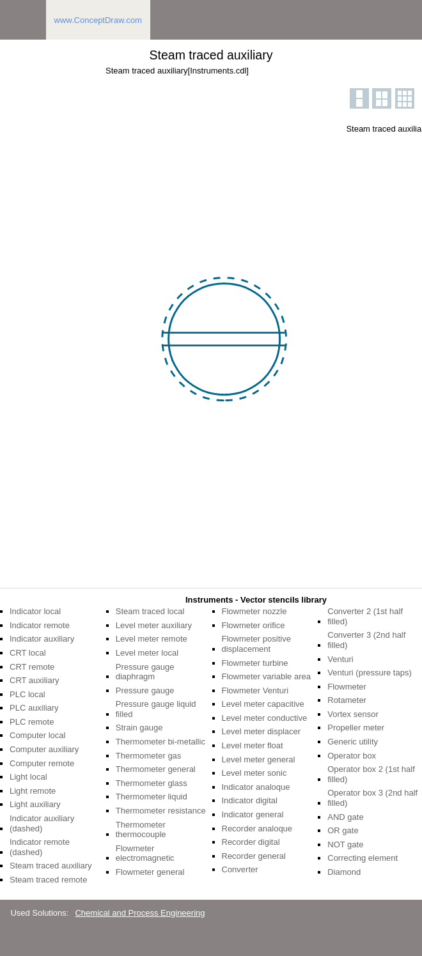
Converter (240, 869)
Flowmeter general (150, 872)
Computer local (37, 735)
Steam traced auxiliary (51, 865)
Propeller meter (355, 727)
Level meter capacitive (263, 704)
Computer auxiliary (44, 749)
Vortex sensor (353, 714)
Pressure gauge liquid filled (156, 709)
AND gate (345, 817)
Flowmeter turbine (255, 663)
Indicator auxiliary (42, 639)
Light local (28, 777)
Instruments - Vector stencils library (256, 600)
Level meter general (258, 759)
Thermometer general (156, 769)
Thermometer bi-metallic (160, 741)
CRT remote (32, 667)
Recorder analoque (257, 828)
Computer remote (42, 763)
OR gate (342, 830)
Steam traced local (150, 611)
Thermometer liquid (151, 796)
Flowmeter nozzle (254, 611)
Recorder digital (251, 842)
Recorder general (254, 856)
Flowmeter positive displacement (256, 644)
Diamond (344, 872)
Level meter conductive (265, 718)
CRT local (28, 653)
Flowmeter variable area (266, 676)
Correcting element (362, 858)
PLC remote (32, 722)
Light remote (33, 791)
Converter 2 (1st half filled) (365, 616)
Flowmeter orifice (253, 625)
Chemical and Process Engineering (140, 913)
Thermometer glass (151, 783)
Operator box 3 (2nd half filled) (372, 798)
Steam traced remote (48, 879)
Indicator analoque (256, 787)
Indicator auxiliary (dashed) (42, 823)
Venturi (340, 659)
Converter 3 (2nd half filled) (366, 640)
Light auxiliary (35, 804)
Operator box (351, 755)
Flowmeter (346, 686)
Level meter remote (151, 639)
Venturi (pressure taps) (369, 672)
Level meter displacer (261, 731)
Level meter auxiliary (154, 625)
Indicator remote (40, 625)
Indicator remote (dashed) (40, 847)
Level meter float (252, 745)
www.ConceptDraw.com (98, 20)
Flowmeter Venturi (255, 690)
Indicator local (35, 611)
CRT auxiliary (34, 680)
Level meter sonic (254, 773)
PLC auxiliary (34, 708)
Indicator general (253, 814)
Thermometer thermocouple (141, 830)
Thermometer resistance (161, 810)
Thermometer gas (149, 755)
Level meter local (147, 653)
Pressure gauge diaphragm (145, 672)
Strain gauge (139, 727)
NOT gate (345, 844)
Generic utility (352, 741)
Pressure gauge (145, 690)
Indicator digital (249, 800)
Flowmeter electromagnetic (145, 853)
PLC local (27, 694)
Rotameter (346, 700)
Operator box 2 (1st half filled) (371, 774)
